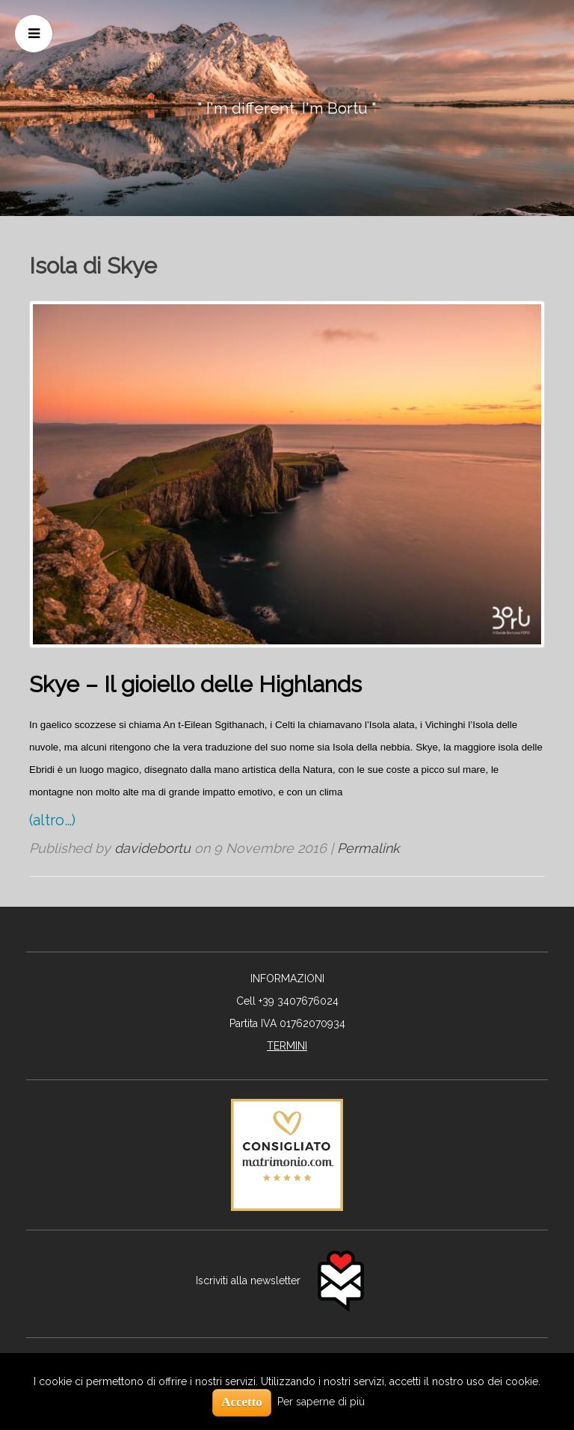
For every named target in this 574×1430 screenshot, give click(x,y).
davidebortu (152, 848)
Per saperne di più (321, 1402)
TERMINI (287, 1046)
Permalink (368, 848)
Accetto (241, 1402)
